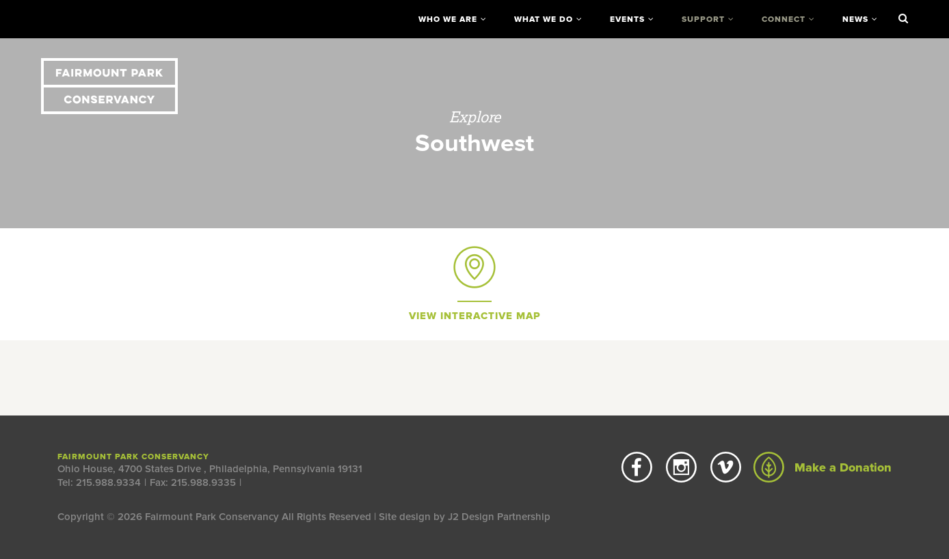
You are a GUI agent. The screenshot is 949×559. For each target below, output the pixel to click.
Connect (783, 19)
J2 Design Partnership (499, 516)
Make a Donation (822, 467)
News (855, 19)
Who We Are (447, 19)
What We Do (543, 19)
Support (703, 19)
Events (627, 19)
